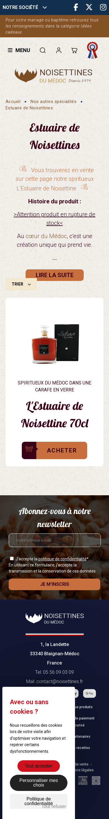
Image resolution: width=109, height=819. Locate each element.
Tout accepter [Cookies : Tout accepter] (39, 765)
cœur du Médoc (46, 236)
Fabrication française (94, 50)
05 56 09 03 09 (58, 672)
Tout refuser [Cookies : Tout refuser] (54, 806)
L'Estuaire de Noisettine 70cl (54, 414)
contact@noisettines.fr (59, 681)
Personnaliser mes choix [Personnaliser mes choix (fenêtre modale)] (38, 782)
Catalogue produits (77, 707)
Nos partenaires (77, 737)
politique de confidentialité (62, 559)
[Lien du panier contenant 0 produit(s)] (74, 50)
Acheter (62, 450)
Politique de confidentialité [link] (38, 801)
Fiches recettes (77, 748)
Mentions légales (79, 770)
